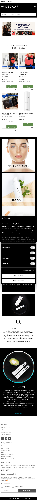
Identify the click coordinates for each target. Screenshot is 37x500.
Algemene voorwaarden (7, 454)
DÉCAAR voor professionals (9, 459)
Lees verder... (5, 471)
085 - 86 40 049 (7, 1)
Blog (2, 452)
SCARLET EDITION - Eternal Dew (8, 73)
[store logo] (12, 6)
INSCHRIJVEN (27, 490)
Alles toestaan (18, 275)
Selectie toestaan (18, 280)
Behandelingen (5, 448)
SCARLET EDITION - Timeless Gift (24, 73)
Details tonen (27, 270)
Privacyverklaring (5, 456)
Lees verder (18, 413)
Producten (4, 446)
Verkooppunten (5, 450)
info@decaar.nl (5, 430)
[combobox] (18, 14)
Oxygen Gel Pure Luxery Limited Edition (9, 114)
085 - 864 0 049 (5, 428)
